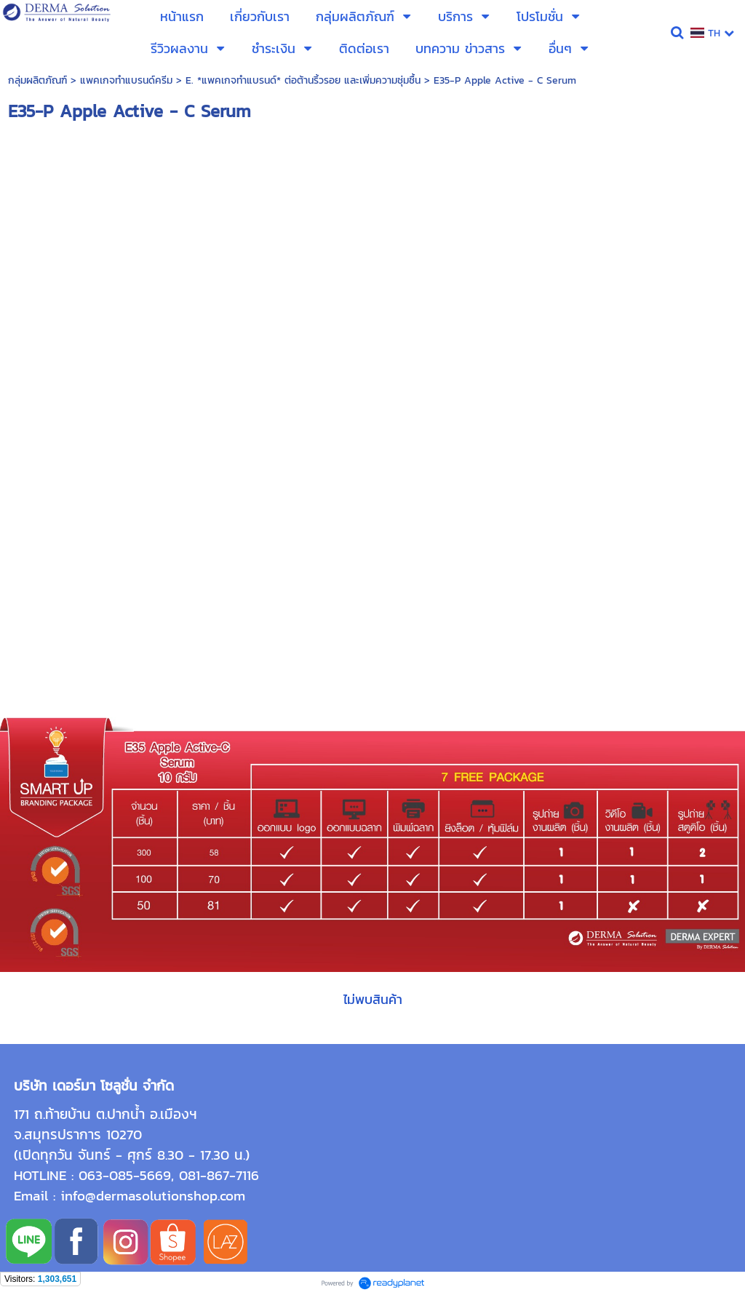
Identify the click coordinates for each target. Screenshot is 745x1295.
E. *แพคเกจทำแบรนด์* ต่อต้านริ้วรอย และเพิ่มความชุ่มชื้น (303, 80)
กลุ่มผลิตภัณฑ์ (37, 80)
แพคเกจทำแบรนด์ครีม (126, 80)
